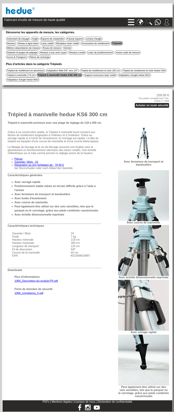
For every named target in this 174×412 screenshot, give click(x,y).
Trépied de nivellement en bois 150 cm (100, 70)
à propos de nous (85, 401)
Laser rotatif (47, 43)
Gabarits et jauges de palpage (22, 52)
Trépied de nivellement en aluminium (25, 70)
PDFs (45, 401)
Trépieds (117, 43)
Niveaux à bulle (77, 52)
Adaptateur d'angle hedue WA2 (22, 79)
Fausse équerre (75, 39)
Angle (35, 39)
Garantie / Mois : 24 (26, 162)
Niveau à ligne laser (28, 43)
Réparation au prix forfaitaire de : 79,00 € (39, 165)
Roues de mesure (52, 48)
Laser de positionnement (100, 52)
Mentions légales (62, 401)
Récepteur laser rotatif (67, 43)
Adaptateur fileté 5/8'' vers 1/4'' (62, 70)
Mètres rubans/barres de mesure (23, 48)
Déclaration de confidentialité (114, 401)
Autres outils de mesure (128, 52)
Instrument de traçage (18, 39)
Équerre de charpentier (52, 39)
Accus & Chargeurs (17, 57)
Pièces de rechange (40, 57)
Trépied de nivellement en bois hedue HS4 (144, 70)
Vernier (67, 48)
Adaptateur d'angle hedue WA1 (134, 75)
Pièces (18, 158)
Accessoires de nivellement (95, 43)
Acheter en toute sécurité (152, 105)
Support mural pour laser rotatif (100, 75)
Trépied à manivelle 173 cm (21, 75)
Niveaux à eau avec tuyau (53, 52)
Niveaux (11, 43)
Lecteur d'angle (93, 39)
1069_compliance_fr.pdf (28, 293)
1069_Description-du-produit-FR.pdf (36, 280)
